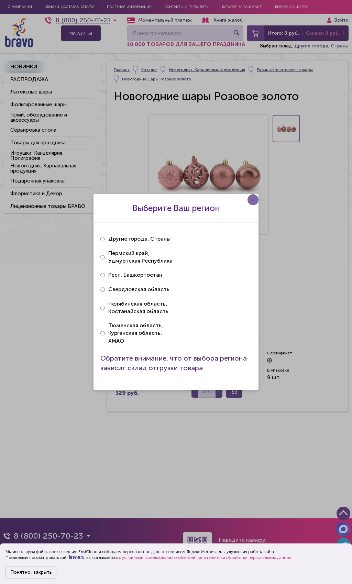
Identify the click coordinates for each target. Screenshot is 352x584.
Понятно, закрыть (31, 572)
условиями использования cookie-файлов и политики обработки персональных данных (206, 557)
